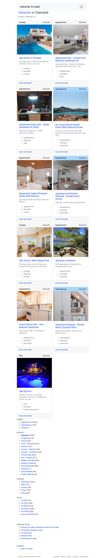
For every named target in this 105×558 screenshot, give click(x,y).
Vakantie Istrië (26, 536)
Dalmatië (28, 17)
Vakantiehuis (26, 425)
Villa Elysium (25, 391)
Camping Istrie (26, 533)
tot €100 (24, 500)
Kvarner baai (26, 455)
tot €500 (24, 506)
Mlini (23, 485)
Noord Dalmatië (27, 466)
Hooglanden (26, 438)
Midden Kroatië (27, 463)
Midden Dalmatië (28, 460)
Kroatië (21, 17)
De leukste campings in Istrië (31, 530)
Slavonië (24, 469)
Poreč (23, 490)
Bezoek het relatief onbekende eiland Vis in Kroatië (40, 527)
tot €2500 (25, 511)
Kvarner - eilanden (28, 449)
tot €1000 (25, 509)
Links (68, 556)
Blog (63, 556)
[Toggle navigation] (81, 6)
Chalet (23, 428)
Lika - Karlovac (27, 458)
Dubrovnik (25, 482)
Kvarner (24, 446)
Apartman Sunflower (65, 260)
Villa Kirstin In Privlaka (30, 58)
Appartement (26, 422)
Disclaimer (84, 556)
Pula (23, 493)
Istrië (23, 441)
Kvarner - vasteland (29, 452)
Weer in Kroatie (27, 549)
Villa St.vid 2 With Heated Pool (34, 260)
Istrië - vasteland (27, 444)
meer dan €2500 (27, 514)
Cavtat (23, 487)
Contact (75, 556)
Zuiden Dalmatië (27, 474)
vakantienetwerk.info (32, 556)
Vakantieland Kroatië (28, 538)
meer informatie (25, 83)
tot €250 (24, 503)
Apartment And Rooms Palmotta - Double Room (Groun (67, 196)
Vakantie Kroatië (30, 6)
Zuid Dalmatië (26, 471)
